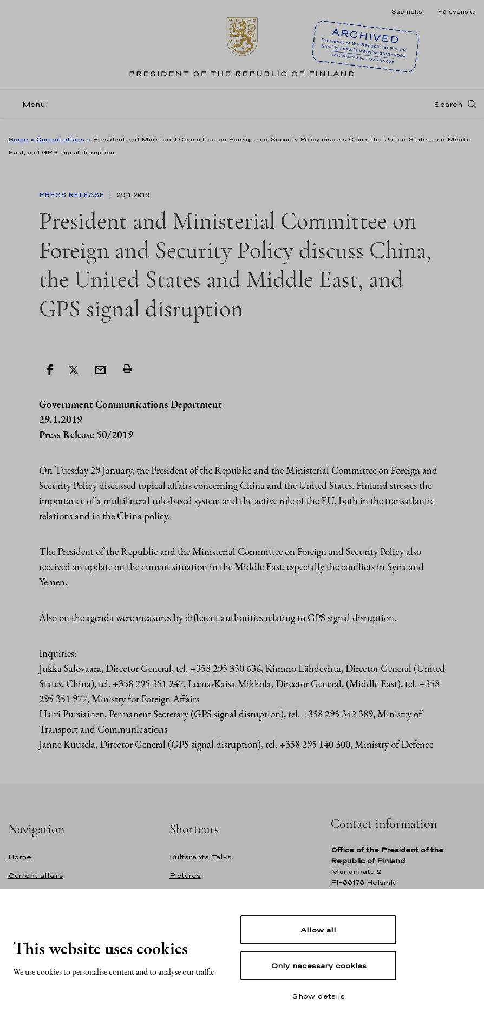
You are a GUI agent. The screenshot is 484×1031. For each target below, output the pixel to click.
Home (18, 139)
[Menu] (30, 110)
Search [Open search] (448, 110)
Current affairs (60, 139)
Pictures (185, 875)
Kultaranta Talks (200, 857)
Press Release (73, 195)
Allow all (318, 930)
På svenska (456, 11)
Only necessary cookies (319, 965)
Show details (318, 996)
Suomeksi (407, 11)
